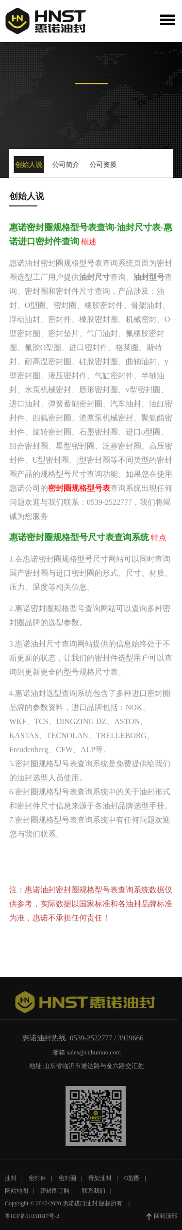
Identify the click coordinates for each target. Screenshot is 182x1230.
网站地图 (16, 1193)
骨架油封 (100, 1181)
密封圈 (67, 1181)
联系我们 (93, 1193)
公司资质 (102, 164)
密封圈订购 (54, 1193)
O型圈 (132, 1181)
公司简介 (65, 164)
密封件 (37, 1181)
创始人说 (28, 164)
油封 (11, 1181)
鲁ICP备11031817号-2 (32, 1218)
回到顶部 (162, 1219)
